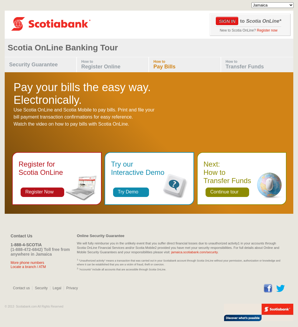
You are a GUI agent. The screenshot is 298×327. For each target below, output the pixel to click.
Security (41, 288)
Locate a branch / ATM (28, 267)
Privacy (72, 288)
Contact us (21, 288)
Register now (267, 30)
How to (114, 65)
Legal (57, 288)
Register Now (39, 191)
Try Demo (128, 191)
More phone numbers (27, 263)
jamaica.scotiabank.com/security (194, 252)
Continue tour (224, 191)
